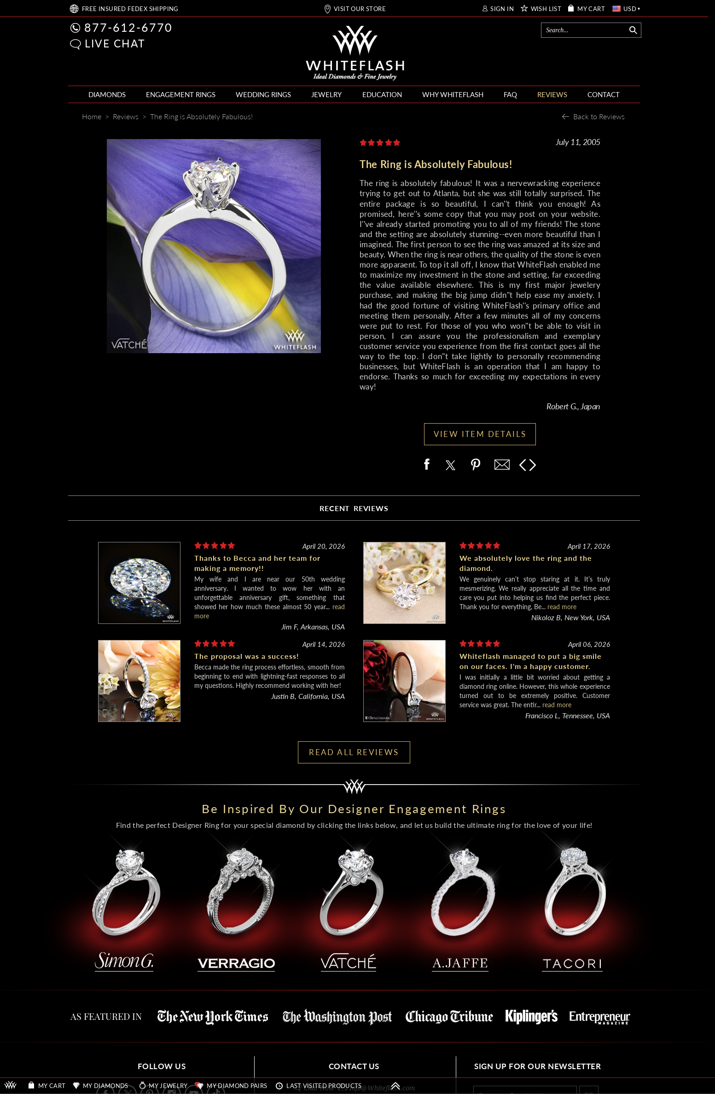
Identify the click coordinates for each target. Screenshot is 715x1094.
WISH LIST (546, 9)
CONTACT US (354, 1066)
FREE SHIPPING (130, 9)
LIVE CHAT (115, 43)
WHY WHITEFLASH (452, 94)
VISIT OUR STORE (360, 9)
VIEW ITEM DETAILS (480, 434)
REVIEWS (552, 94)
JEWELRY (326, 94)
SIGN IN (502, 9)
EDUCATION (382, 94)
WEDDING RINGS (263, 94)
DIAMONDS (107, 94)
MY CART (591, 9)
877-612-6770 (128, 27)
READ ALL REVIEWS (354, 752)
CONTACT (603, 94)
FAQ (510, 94)
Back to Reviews (599, 116)
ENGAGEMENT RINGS (180, 94)
